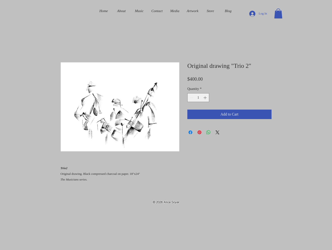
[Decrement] (191, 97)
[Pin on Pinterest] (199, 132)
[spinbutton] (198, 97)
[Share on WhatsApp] (208, 132)
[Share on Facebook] (190, 132)
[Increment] (205, 97)
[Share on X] (217, 132)
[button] (278, 14)
